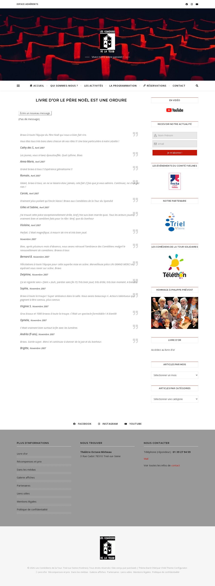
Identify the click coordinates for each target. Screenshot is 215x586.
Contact (179, 85)
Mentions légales (26, 501)
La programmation (123, 85)
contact (175, 465)
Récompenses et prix (29, 461)
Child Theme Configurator (174, 567)
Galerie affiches (26, 477)
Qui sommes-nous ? (64, 85)
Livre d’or (22, 453)
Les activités (93, 85)
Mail (146, 458)
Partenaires (23, 485)
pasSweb (131, 567)
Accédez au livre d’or (163, 349)
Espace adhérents (27, 4)
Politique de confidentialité (32, 509)
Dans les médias (26, 469)
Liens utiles (23, 493)
